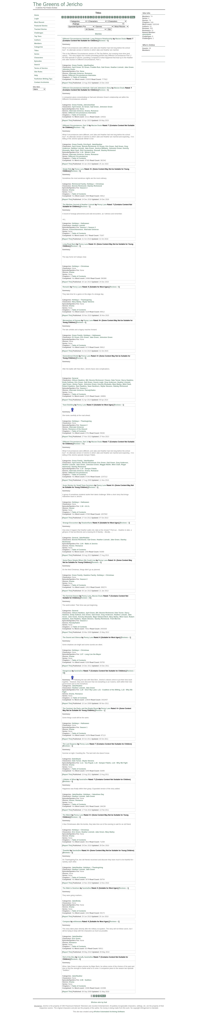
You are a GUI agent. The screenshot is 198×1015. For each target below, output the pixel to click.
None (82, 71)
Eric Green (110, 146)
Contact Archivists (41, 82)
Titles (36, 51)
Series (36, 54)
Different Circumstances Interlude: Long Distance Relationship (88, 39)
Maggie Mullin (105, 465)
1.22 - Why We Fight (120, 763)
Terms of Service (41, 68)
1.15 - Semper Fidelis (88, 469)
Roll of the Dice (69, 957)
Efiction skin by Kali (99, 1002)
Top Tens (37, 36)
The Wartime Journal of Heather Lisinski (79, 205)
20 (90, 598)
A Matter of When (69, 779)
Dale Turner (115, 380)
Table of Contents (80, 77)
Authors (37, 40)
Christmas (100, 184)
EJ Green (85, 67)
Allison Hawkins (78, 380)
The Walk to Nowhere (71, 888)
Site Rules (38, 72)
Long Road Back (69, 244)
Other (132, 17)
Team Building (68, 405)
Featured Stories (40, 26)
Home (36, 15)
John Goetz (72, 617)
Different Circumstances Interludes (82, 75)
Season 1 (83, 227)
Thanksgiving (86, 300)
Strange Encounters (71, 523)
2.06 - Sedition (85, 980)
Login (36, 19)
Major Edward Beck (100, 617)
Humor (71, 508)
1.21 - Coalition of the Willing (108, 690)
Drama (87, 111)
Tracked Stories (40, 29)
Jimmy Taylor (77, 384)
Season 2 (83, 188)
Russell (97, 150)
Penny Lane (79, 169)
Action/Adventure (76, 229)
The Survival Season (71, 596)
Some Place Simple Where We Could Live (79, 560)
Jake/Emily (76, 901)
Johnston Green (68, 69)
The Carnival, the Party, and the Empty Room (80, 708)
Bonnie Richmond (89, 146)
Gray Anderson (110, 382)
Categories (38, 47)
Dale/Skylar (76, 759)
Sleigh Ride (67, 169)
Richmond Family (79, 184)
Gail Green (105, 67)
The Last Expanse (70, 744)
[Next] (103, 996)
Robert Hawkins (68, 386)
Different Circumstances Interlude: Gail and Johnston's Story (87, 88)
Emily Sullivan (68, 382)
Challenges (38, 33)
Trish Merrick (115, 619)
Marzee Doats (120, 39)
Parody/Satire (90, 390)
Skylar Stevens (88, 302)
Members (38, 43)
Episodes (38, 61)
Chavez (107, 380)
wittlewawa (77, 922)
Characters (38, 58)
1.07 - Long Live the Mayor (90, 654)
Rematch (66, 287)
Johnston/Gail (89, 105)
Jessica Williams (101, 148)
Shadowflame (86, 523)
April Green (76, 67)
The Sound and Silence (72, 637)
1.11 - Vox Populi (86, 763)
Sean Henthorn (93, 386)
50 (63, 673)
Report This (67, 83)
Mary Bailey (76, 302)
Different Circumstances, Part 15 (75, 125)
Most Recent (39, 22)
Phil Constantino (86, 150)
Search (37, 65)
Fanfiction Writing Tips (43, 79)
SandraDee (78, 671)
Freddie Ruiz (95, 67)
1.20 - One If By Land (88, 690)
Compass (66, 922)
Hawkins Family (90, 575)
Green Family (77, 65)
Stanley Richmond (108, 150)
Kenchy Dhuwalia (104, 384)
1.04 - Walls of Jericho (89, 544)
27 (83, 444)
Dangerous (67, 671)
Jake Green (129, 67)
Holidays (90, 184)
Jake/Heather (89, 65)
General (75, 378)
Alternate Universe (76, 73)
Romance (88, 73)
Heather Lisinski (117, 67)
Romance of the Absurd (77, 429)
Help (36, 75)
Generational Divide (70, 356)
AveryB (80, 957)
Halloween (85, 223)
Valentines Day (98, 794)
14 (83, 127)
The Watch (67, 815)
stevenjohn (146, 34)
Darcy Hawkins (127, 380)
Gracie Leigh (98, 382)
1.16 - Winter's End (87, 152)
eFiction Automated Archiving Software (109, 1012)
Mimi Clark (75, 150)
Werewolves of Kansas (72, 320)
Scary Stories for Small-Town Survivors (78, 485)
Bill (87, 380)
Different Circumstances (78, 156)
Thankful (66, 850)
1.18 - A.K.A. (85, 506)
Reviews (102, 41)
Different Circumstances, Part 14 (75, 442)
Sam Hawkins (81, 386)
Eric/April (87, 144)
